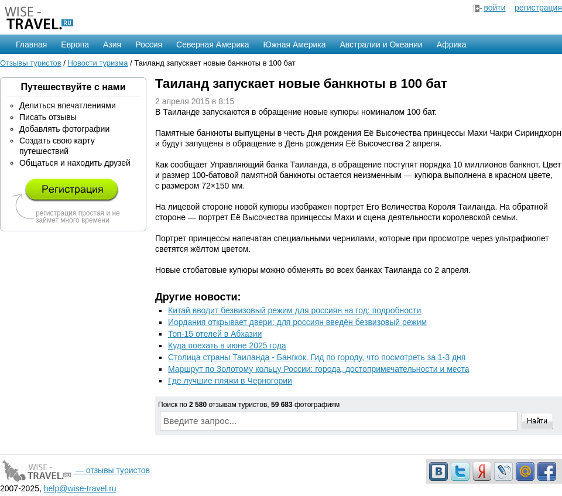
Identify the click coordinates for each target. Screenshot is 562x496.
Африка (452, 44)
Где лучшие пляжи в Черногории (230, 380)
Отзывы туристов (30, 63)
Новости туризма (97, 63)
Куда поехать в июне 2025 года (227, 345)
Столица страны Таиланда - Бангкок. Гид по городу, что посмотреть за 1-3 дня (316, 357)
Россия (148, 44)
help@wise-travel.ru (80, 488)
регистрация (538, 7)
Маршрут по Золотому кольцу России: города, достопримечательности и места (319, 369)
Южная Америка (294, 44)
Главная (31, 44)
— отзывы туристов (75, 470)
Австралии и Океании (381, 44)
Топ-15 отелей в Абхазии (215, 333)
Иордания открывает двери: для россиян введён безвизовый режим (297, 322)
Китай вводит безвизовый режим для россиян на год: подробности (294, 310)
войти (494, 7)
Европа (75, 44)
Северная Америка (212, 44)
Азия (112, 44)
